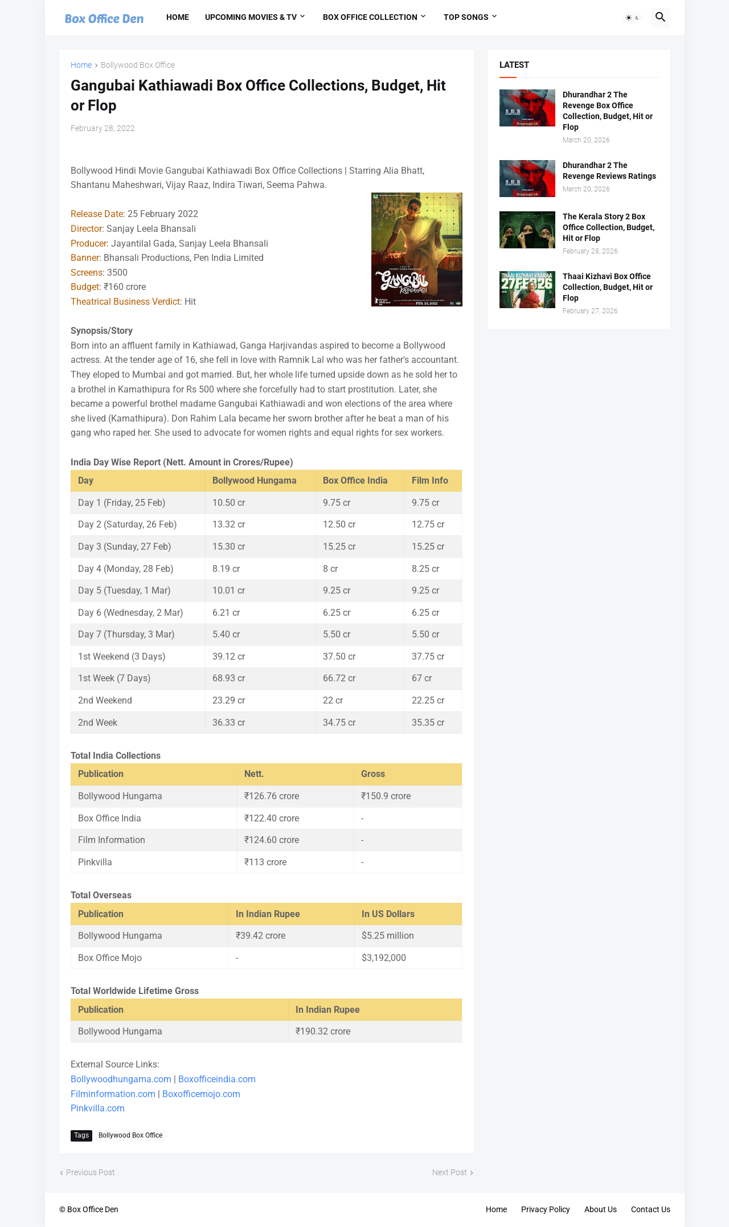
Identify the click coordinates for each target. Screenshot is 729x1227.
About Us (600, 1209)
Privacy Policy (545, 1209)
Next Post (449, 1172)
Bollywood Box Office (138, 65)
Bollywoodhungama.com (121, 1079)
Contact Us (650, 1209)
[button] (632, 17)
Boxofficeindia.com (217, 1079)
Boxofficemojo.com (201, 1094)
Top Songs (466, 17)
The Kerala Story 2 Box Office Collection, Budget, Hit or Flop (608, 227)
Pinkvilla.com (98, 1108)
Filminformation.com (113, 1094)
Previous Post (90, 1172)
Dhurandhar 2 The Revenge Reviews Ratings (609, 171)
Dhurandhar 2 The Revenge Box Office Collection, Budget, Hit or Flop (608, 111)
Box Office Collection (370, 17)
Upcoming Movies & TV (251, 17)
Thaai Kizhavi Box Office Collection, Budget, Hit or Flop (608, 287)
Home (177, 17)
